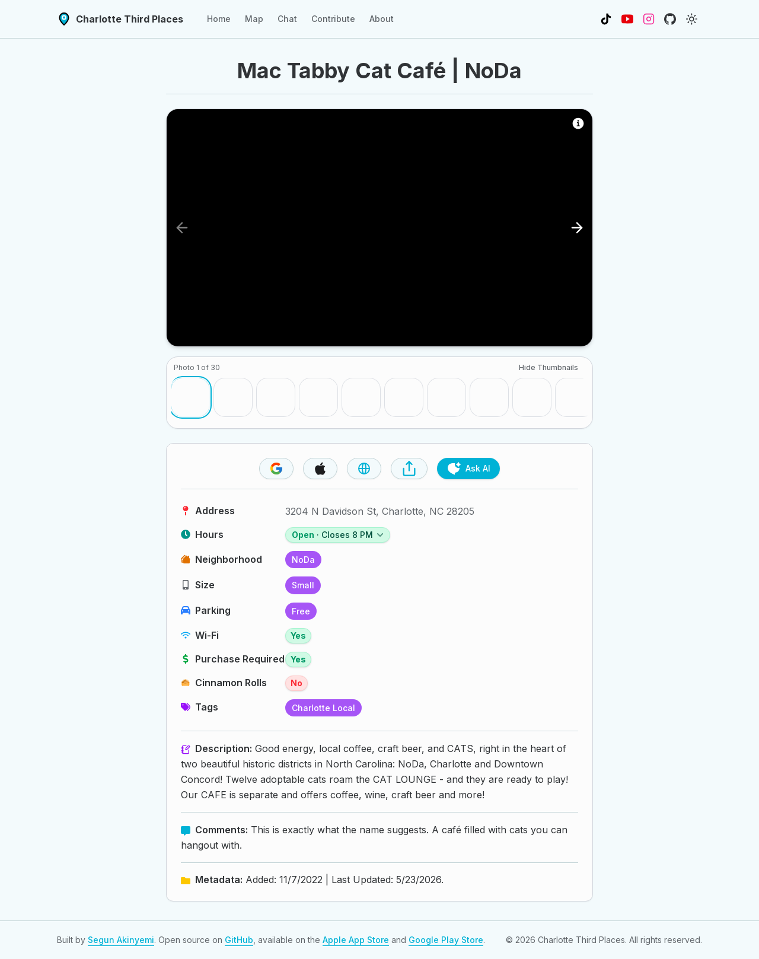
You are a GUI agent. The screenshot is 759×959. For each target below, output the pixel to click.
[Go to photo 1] (190, 397)
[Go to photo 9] (532, 397)
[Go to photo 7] (446, 397)
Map (254, 19)
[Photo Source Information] (578, 123)
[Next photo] (577, 227)
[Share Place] (409, 468)
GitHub (239, 940)
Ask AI (468, 468)
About (381, 19)
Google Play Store (446, 940)
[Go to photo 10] (575, 397)
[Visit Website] (364, 468)
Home (219, 19)
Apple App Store (356, 940)
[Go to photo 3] (276, 397)
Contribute (333, 19)
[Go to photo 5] (361, 397)
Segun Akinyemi (121, 940)
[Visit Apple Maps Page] (320, 468)
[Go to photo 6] (404, 397)
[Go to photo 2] (233, 397)
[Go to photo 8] (489, 397)
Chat (287, 19)
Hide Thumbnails (548, 367)
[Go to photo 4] (318, 397)
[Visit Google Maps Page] (276, 468)
